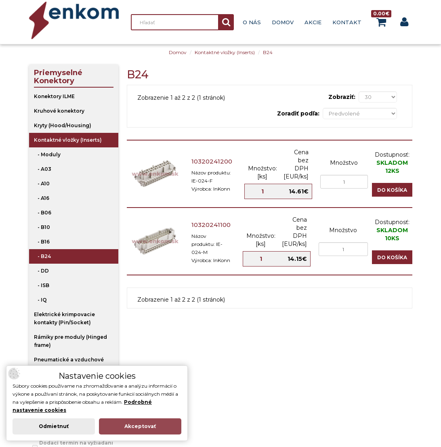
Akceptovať (140, 426)
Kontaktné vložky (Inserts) (225, 52)
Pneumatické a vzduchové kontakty (69, 364)
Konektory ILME (54, 96)
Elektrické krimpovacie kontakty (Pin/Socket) (64, 318)
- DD (41, 271)
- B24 (42, 256)
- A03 (42, 169)
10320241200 (211, 161)
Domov (283, 22)
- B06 (42, 213)
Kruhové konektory (59, 111)
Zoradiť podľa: (298, 113)
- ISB (41, 285)
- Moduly (47, 154)
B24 (268, 52)
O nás (252, 22)
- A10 (42, 183)
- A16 (41, 198)
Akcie (312, 22)
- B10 (42, 227)
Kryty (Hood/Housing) (62, 125)
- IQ (40, 300)
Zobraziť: (341, 97)
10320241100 (211, 225)
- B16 (42, 242)
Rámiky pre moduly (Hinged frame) (70, 341)
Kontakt (346, 22)
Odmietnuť (54, 426)
